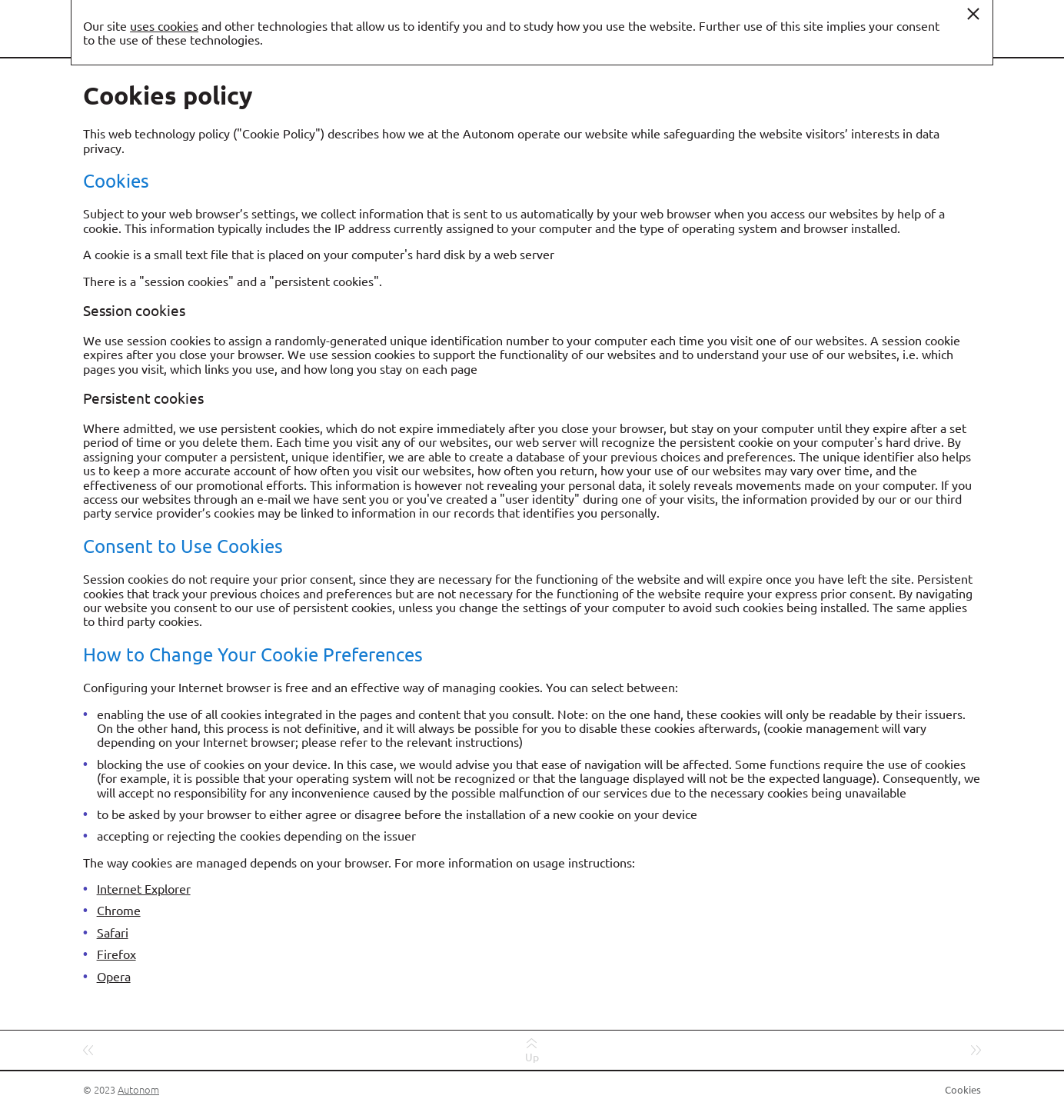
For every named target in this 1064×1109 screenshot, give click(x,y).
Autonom (138, 1089)
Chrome (119, 910)
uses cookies (164, 25)
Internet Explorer (144, 888)
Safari (112, 932)
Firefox (116, 953)
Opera (114, 976)
